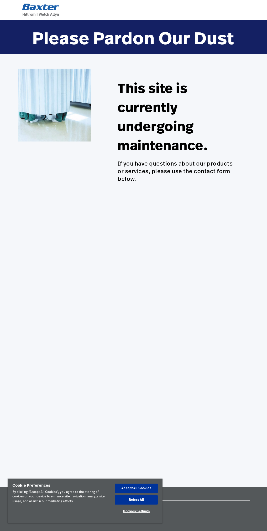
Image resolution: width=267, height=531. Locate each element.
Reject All (136, 499)
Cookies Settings (136, 511)
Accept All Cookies (136, 488)
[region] (85, 501)
